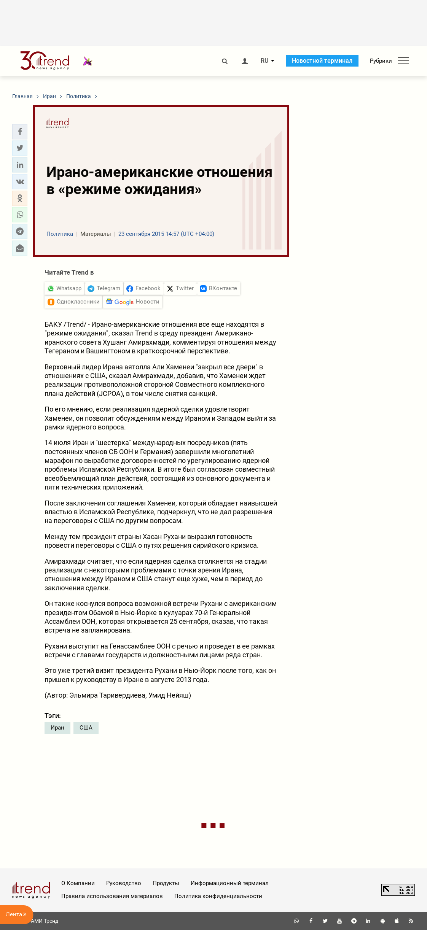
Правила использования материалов (112, 896)
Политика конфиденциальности (218, 896)
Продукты (166, 883)
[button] (19, 132)
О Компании (78, 883)
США (86, 727)
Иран (57, 727)
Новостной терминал (322, 60)
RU (264, 61)
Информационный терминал (230, 883)
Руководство (123, 883)
